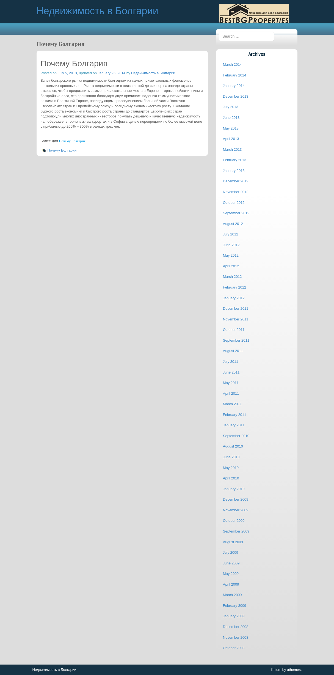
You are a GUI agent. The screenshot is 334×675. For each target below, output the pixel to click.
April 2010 (231, 478)
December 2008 (236, 627)
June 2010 (231, 457)
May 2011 (231, 383)
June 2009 (231, 563)
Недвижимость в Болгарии (153, 73)
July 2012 (230, 234)
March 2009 (232, 595)
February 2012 (234, 287)
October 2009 (234, 520)
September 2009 (236, 531)
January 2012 (234, 298)
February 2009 (234, 605)
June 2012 (231, 245)
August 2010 (233, 446)
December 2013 (236, 96)
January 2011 (234, 425)
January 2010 (234, 489)
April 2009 (231, 584)
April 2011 (231, 393)
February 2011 (234, 415)
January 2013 (234, 171)
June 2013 (231, 118)
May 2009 (231, 574)
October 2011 (234, 330)
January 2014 (234, 86)
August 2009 (233, 542)
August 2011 (233, 351)
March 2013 (232, 149)
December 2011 (236, 308)
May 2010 (231, 468)
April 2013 (231, 139)
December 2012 (236, 181)
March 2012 (232, 277)
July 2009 (230, 552)
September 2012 (236, 213)
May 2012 (231, 255)
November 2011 (236, 319)
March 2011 (232, 404)
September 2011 (236, 340)
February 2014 (234, 75)
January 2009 (234, 616)
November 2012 (236, 192)
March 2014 (232, 64)
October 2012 (234, 203)
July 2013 (230, 107)
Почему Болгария (72, 141)
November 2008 (236, 637)
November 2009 (236, 510)
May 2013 (231, 128)
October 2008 (234, 648)
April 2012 (231, 266)
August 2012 (233, 224)
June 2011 (231, 372)
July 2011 (230, 362)
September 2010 (236, 436)
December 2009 (236, 499)
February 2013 (234, 160)
